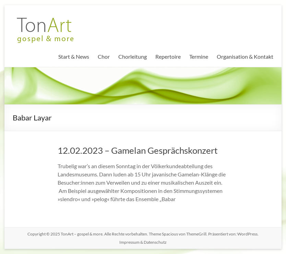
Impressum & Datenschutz (143, 242)
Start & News (73, 56)
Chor (104, 56)
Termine (198, 56)
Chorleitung (132, 56)
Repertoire (168, 56)
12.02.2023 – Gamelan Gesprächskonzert (138, 150)
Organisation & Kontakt (245, 56)
